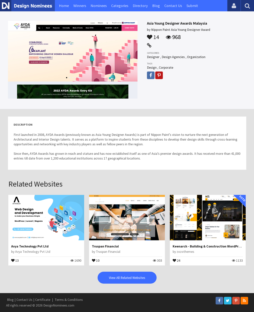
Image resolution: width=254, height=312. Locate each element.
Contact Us (173, 5)
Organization (196, 57)
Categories (119, 5)
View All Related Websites (127, 277)
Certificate (42, 299)
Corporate (166, 67)
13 (15, 260)
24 (176, 260)
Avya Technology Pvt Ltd (30, 246)
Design (152, 67)
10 (95, 260)
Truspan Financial (105, 246)
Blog (156, 5)
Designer (153, 57)
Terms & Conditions (69, 299)
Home (64, 5)
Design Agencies (173, 57)
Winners (79, 5)
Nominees (99, 5)
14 (153, 35)
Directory (140, 5)
